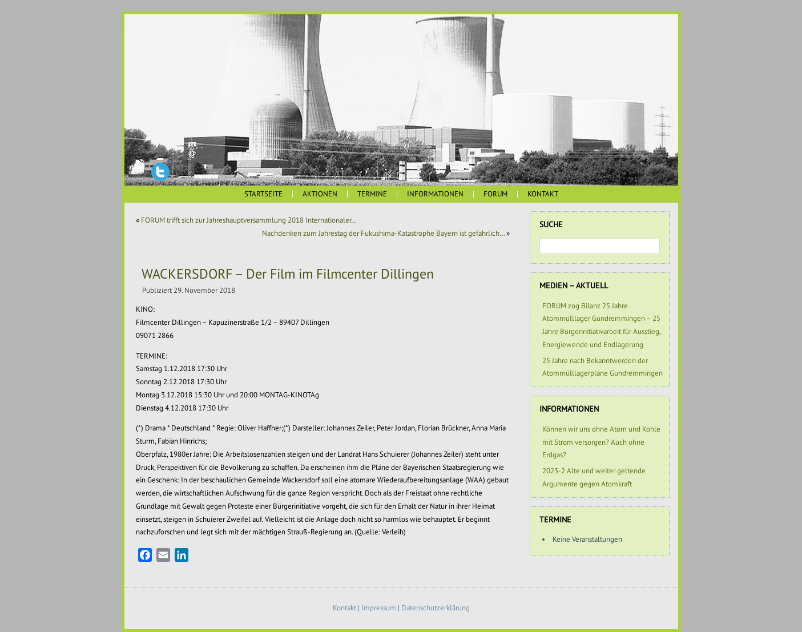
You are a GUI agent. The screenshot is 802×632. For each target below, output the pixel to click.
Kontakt (542, 194)
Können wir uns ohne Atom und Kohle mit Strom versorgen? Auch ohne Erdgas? (601, 442)
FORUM (495, 194)
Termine (372, 194)
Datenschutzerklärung (435, 608)
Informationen (435, 194)
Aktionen (320, 194)
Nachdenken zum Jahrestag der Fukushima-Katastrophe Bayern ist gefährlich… (383, 233)
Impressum (378, 608)
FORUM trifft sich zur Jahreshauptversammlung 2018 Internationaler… (249, 220)
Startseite (263, 194)
